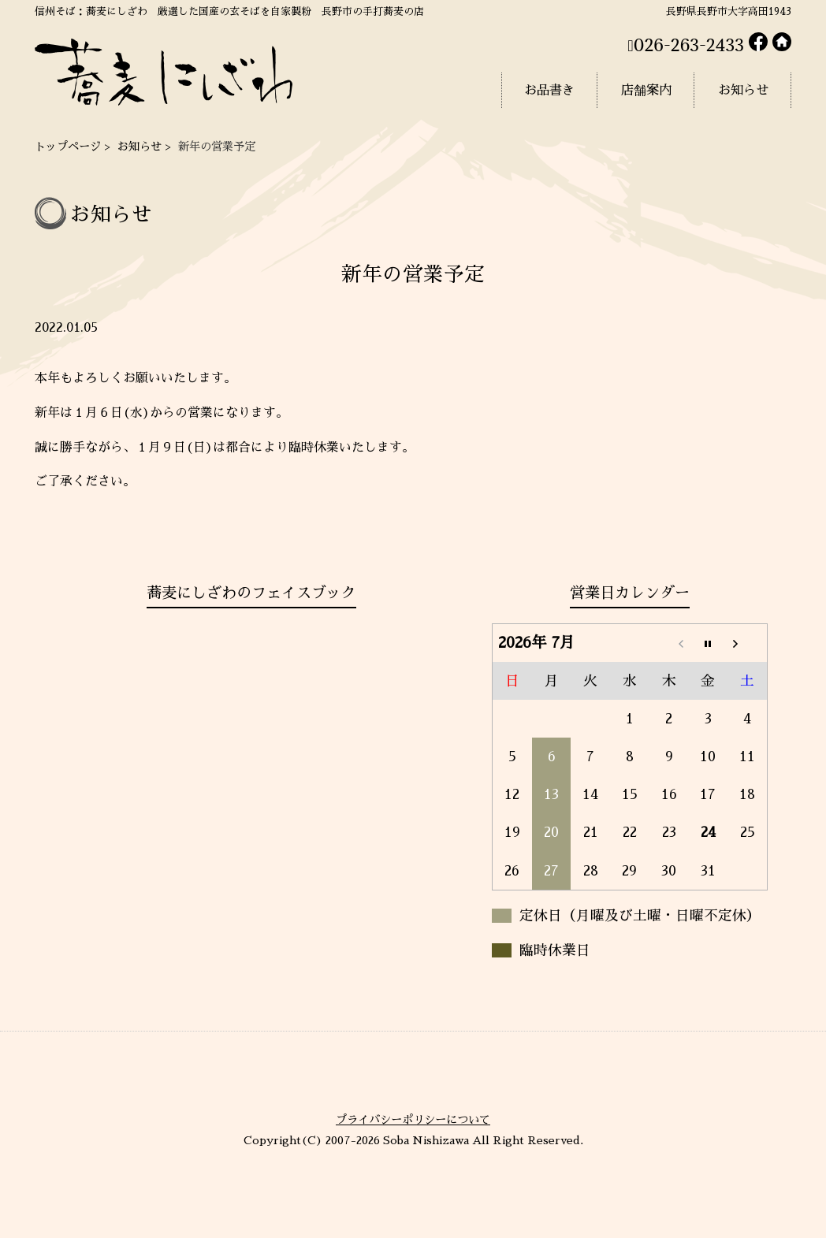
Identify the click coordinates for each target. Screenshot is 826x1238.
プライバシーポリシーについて (413, 1119)
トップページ (68, 146)
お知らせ (139, 146)
